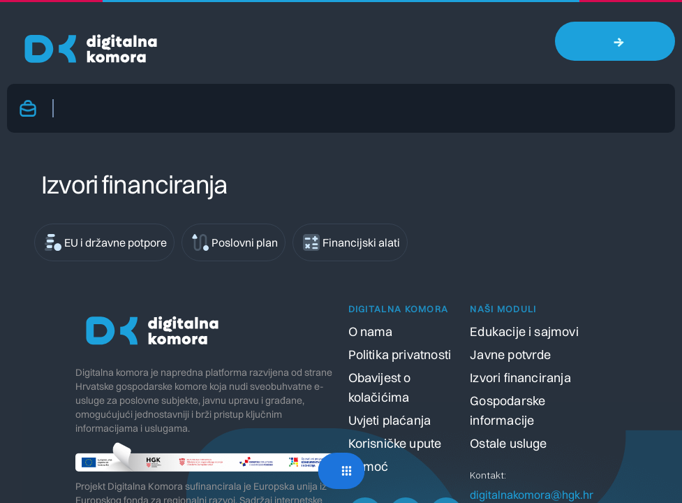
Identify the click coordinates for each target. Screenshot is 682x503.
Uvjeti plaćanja (389, 420)
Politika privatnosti (400, 355)
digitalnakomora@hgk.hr (531, 495)
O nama (370, 331)
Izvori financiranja (520, 378)
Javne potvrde (510, 355)
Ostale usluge (508, 443)
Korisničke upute (395, 443)
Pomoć (368, 466)
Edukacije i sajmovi (524, 331)
